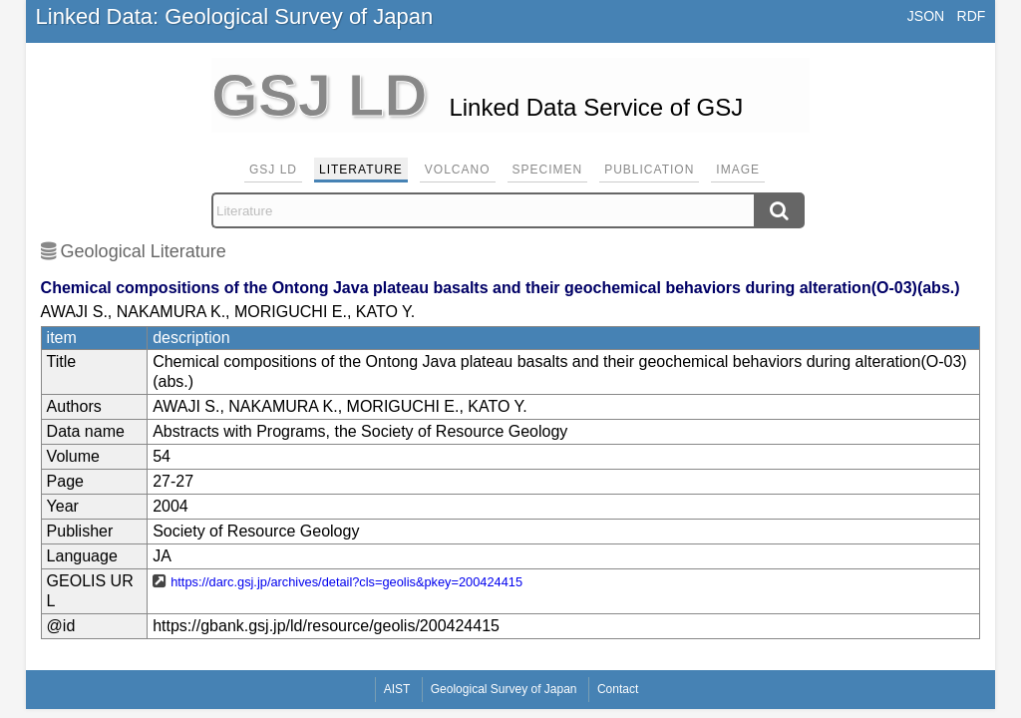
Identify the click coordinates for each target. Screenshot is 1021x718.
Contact (617, 689)
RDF (971, 16)
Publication (649, 170)
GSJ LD (273, 170)
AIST (397, 689)
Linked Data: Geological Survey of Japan (235, 16)
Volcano (458, 170)
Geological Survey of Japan (504, 689)
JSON (925, 16)
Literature (361, 170)
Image (738, 170)
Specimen (547, 170)
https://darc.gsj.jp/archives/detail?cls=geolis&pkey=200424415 (346, 581)
